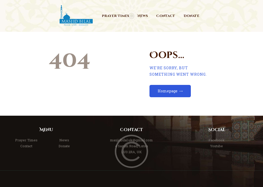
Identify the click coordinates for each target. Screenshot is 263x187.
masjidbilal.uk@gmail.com (131, 140)
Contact (26, 146)
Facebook (217, 140)
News (64, 140)
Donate (64, 146)
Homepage (167, 90)
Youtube (216, 146)
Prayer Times (26, 140)
